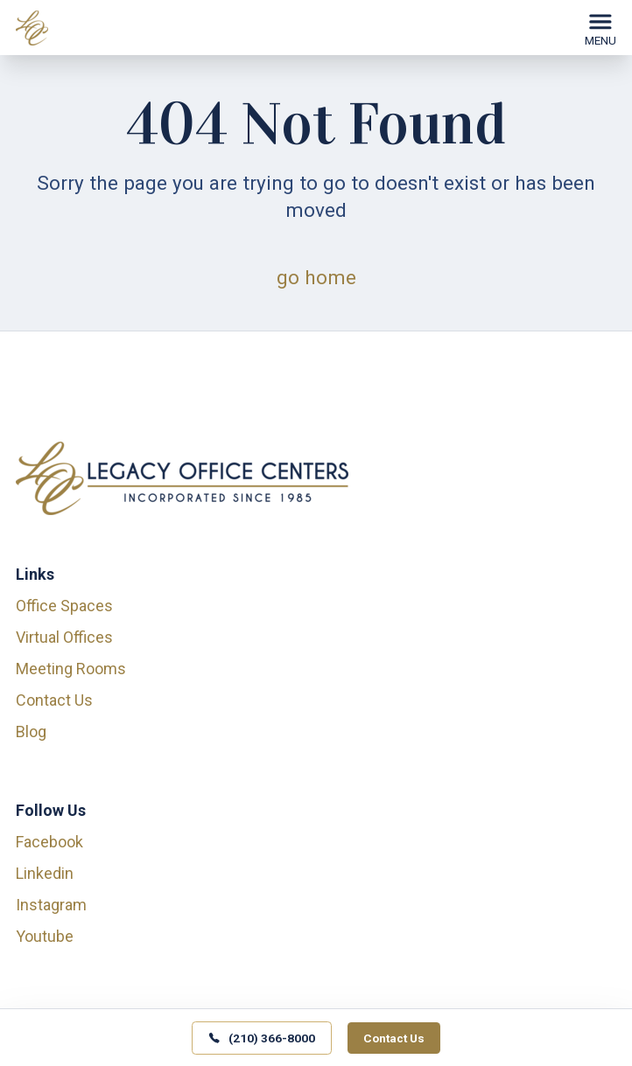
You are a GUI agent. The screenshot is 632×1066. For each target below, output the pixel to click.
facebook (49, 842)
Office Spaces (64, 605)
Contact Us (54, 700)
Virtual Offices (64, 637)
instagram (51, 904)
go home (316, 277)
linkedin (45, 873)
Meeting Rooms (71, 668)
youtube (45, 936)
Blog (31, 731)
